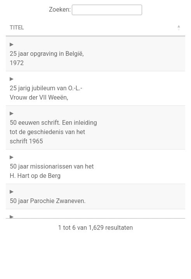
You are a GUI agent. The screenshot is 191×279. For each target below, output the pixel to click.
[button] (179, 28)
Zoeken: (60, 9)
